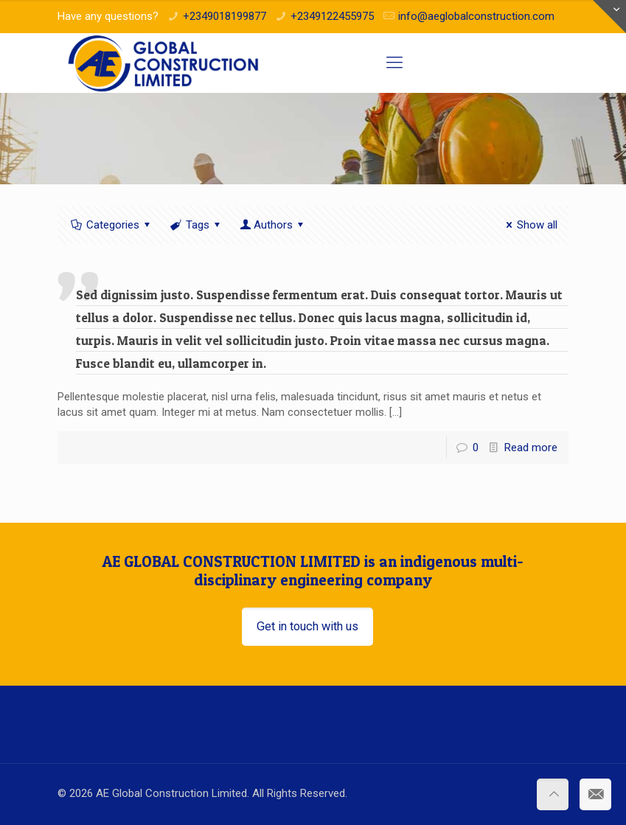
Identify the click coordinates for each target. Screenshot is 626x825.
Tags (196, 225)
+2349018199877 (224, 16)
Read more (530, 447)
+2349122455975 (332, 16)
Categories (112, 225)
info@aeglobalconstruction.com (476, 16)
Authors (273, 225)
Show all (529, 225)
